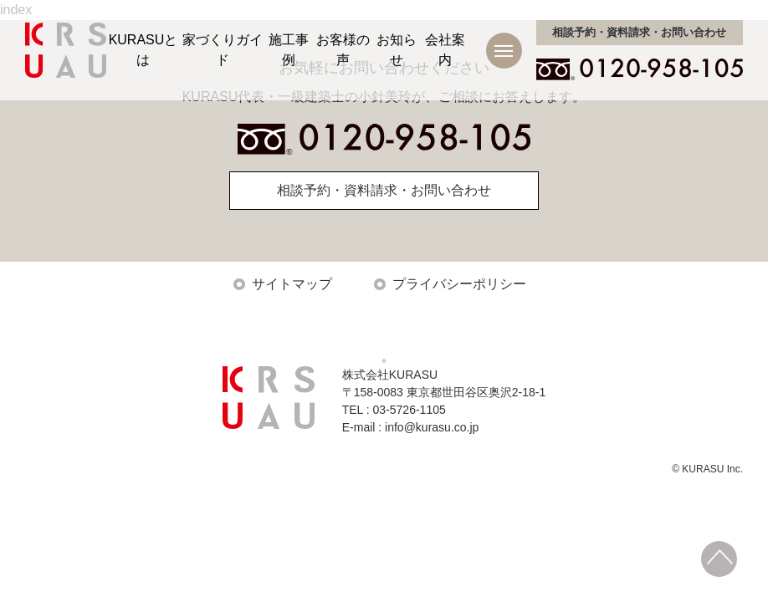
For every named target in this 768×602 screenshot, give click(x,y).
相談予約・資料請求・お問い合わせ (384, 190)
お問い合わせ (639, 32)
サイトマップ (292, 284)
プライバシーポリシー (459, 284)
